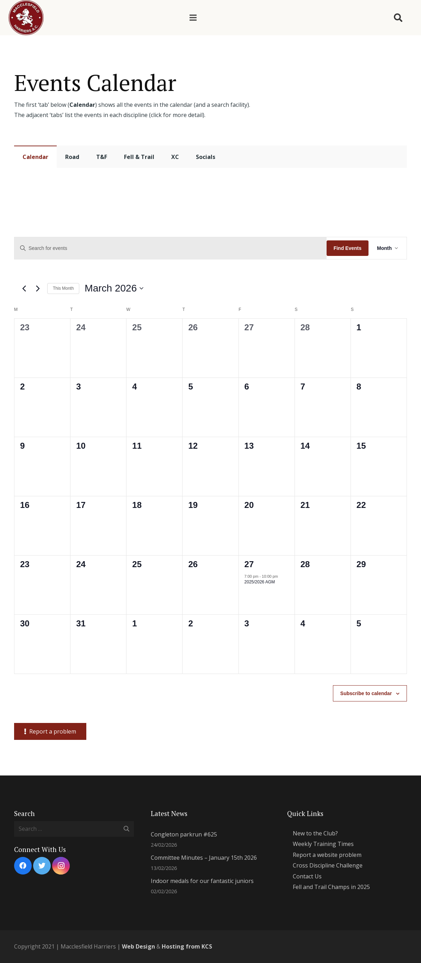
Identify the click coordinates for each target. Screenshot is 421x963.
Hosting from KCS (187, 946)
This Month (63, 288)
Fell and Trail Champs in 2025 (331, 887)
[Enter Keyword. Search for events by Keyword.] (170, 248)
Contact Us (307, 876)
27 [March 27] (249, 564)
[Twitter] (42, 866)
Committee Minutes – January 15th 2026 (204, 857)
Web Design (138, 946)
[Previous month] (24, 288)
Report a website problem (327, 855)
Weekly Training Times (323, 844)
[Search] (398, 18)
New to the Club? (315, 833)
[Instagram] (61, 866)
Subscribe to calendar (366, 693)
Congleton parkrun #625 (184, 834)
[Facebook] (23, 866)
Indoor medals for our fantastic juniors (202, 881)
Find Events (347, 248)
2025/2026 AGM (259, 581)
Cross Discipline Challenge (328, 865)
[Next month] (37, 288)
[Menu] (193, 17)
